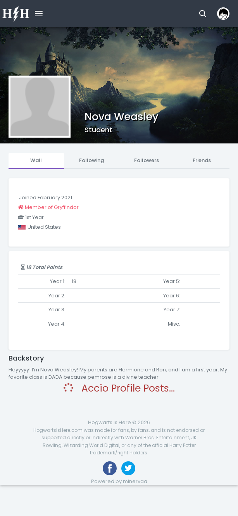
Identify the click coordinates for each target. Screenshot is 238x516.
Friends (202, 160)
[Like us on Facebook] (110, 468)
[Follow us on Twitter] (128, 468)
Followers (146, 160)
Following (91, 160)
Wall (36, 160)
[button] (202, 13)
